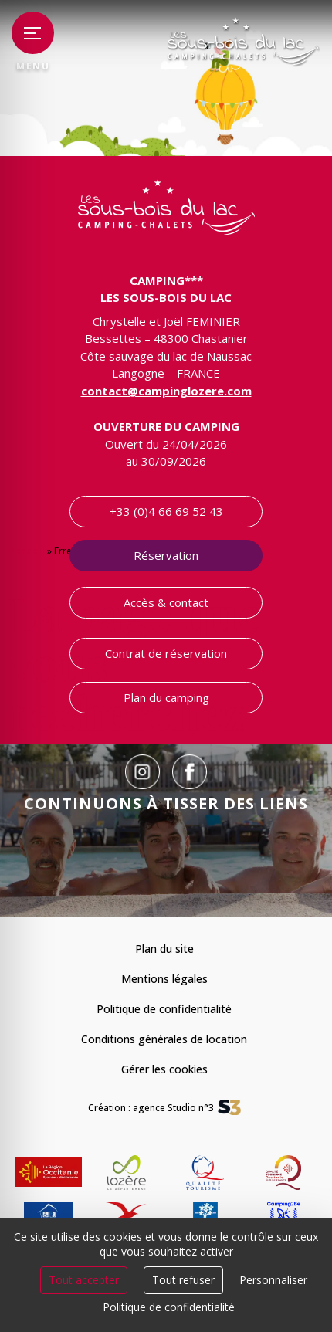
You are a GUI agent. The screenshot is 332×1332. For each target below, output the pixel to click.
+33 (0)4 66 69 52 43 (166, 511)
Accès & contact (166, 602)
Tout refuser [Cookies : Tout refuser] (183, 1280)
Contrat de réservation (166, 653)
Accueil (27, 551)
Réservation (166, 555)
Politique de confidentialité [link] (169, 1307)
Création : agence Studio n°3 (151, 1107)
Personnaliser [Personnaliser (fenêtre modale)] (273, 1280)
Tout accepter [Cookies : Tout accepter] (84, 1280)
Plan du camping (166, 697)
